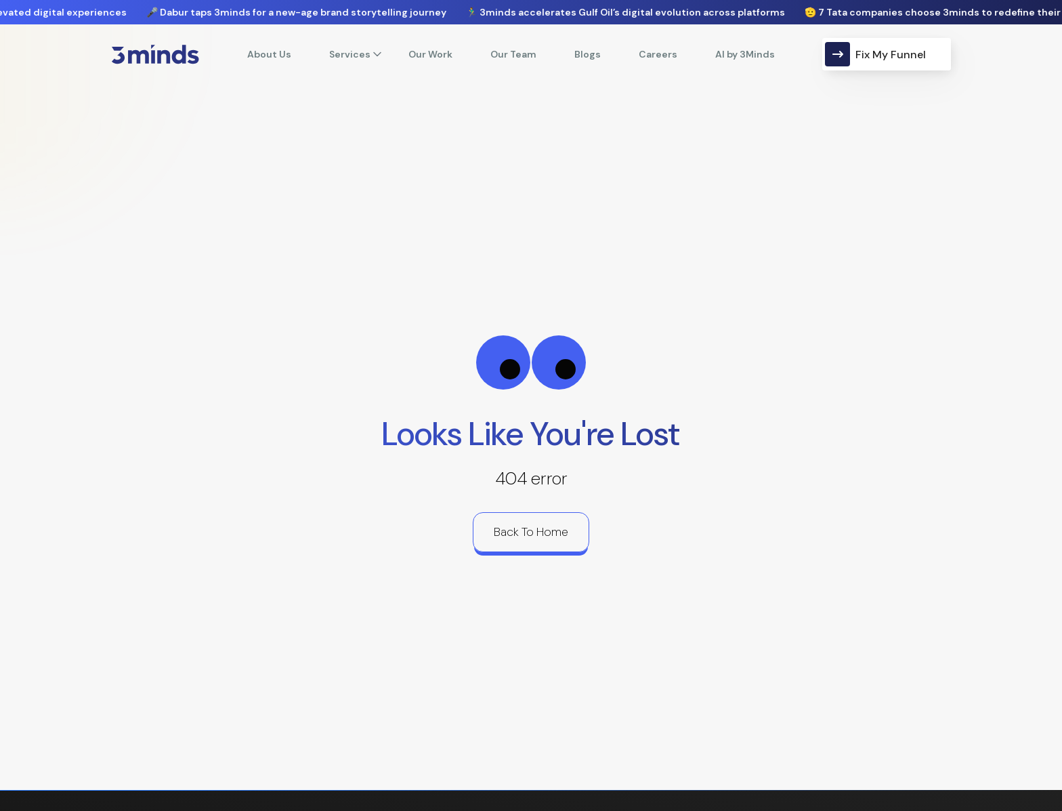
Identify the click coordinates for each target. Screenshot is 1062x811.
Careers (658, 54)
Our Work (430, 54)
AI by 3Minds (745, 54)
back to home (531, 532)
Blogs (587, 54)
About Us (269, 54)
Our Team (513, 54)
